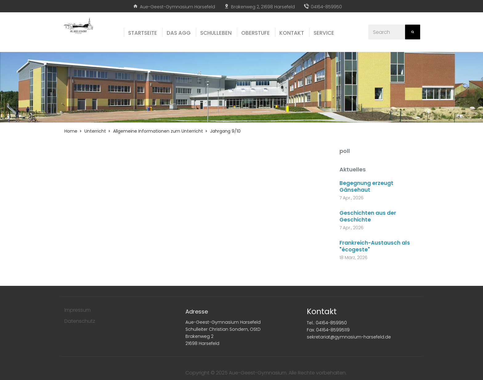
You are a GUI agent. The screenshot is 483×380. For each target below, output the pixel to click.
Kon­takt (291, 33)
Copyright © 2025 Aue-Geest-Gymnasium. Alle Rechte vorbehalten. (266, 372)
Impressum (77, 310)
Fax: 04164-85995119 (328, 330)
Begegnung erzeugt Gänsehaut (366, 186)
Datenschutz (79, 321)
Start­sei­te (142, 33)
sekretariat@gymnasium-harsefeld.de (349, 337)
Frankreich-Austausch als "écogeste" (374, 246)
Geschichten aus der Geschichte (367, 216)
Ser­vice (324, 33)
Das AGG (179, 33)
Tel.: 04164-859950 (327, 323)
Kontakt (322, 311)
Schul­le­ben (216, 33)
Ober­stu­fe (255, 33)
